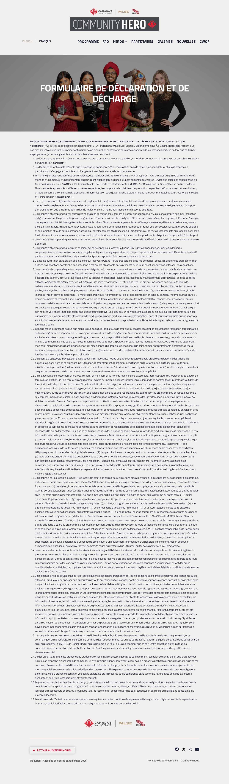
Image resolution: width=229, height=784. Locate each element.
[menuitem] (27, 41)
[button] (53, 750)
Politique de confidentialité (163, 760)
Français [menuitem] (45, 41)
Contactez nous (190, 760)
